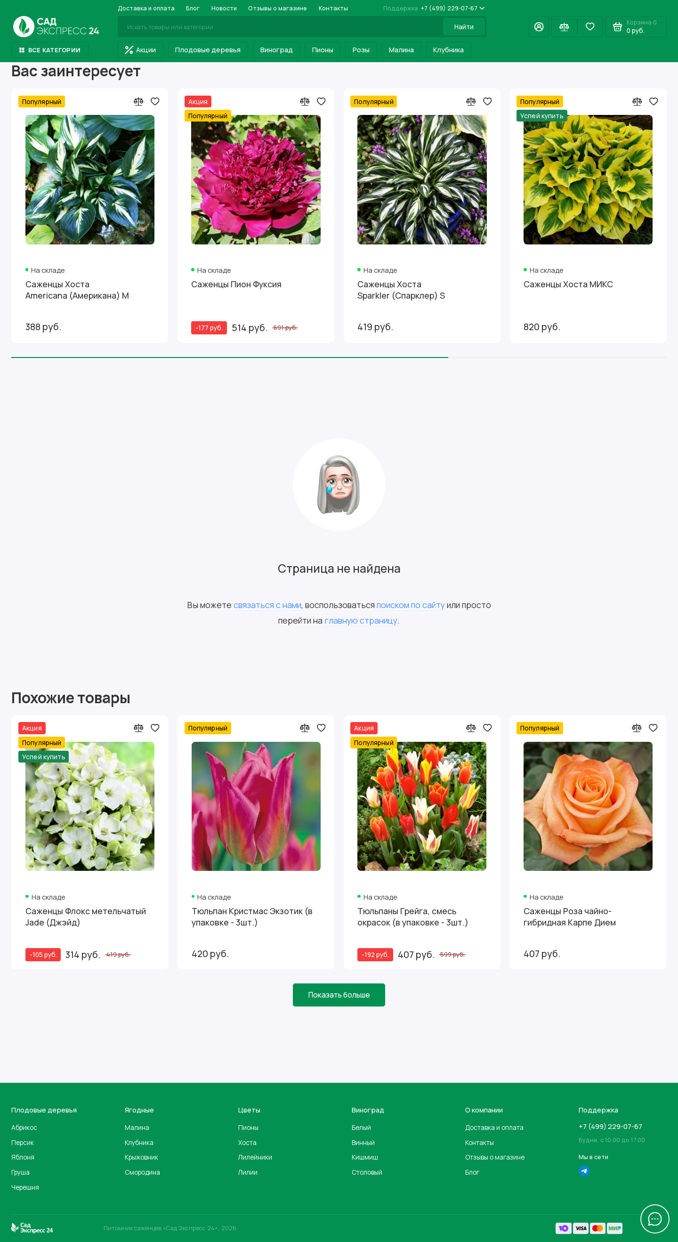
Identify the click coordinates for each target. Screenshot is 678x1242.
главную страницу (360, 620)
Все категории (50, 50)
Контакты (333, 8)
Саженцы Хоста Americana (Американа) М (77, 290)
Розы (361, 49)
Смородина (142, 1172)
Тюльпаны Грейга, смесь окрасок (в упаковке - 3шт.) (412, 917)
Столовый (367, 1172)
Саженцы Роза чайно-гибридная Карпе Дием (570, 917)
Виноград (276, 49)
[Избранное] (590, 26)
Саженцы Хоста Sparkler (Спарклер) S (401, 290)
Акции (140, 49)
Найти (464, 26)
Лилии (248, 1172)
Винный (363, 1142)
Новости (224, 8)
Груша (20, 1172)
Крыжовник (141, 1157)
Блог (193, 8)
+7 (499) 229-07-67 (434, 8)
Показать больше (339, 995)
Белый (361, 1127)
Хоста (247, 1142)
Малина (401, 49)
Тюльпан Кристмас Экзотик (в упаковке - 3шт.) (252, 917)
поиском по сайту (411, 604)
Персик (22, 1142)
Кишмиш (365, 1157)
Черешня (25, 1187)
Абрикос (24, 1127)
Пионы (322, 49)
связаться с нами (267, 604)
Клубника (448, 49)
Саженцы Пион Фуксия (236, 284)
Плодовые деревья (208, 49)
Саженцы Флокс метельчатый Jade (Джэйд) (85, 917)
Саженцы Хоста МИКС (568, 284)
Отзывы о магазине (277, 8)
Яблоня (22, 1157)
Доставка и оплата (146, 8)
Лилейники (255, 1157)
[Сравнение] (564, 26)
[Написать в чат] (655, 1219)
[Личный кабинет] (539, 26)
